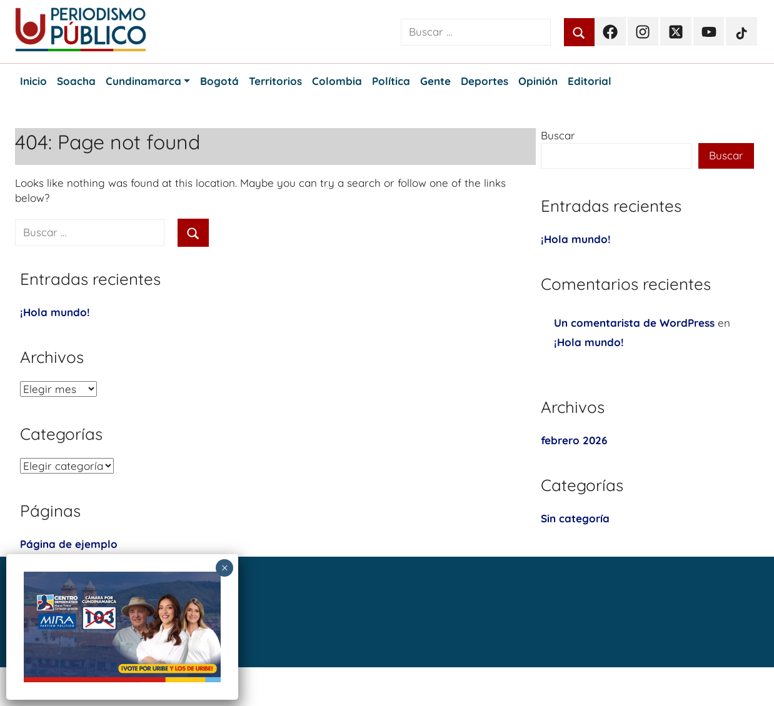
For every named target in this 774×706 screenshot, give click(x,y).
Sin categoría (575, 518)
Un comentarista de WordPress (634, 322)
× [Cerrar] (224, 568)
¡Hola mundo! (55, 312)
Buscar (558, 135)
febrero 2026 (574, 440)
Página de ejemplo (69, 543)
